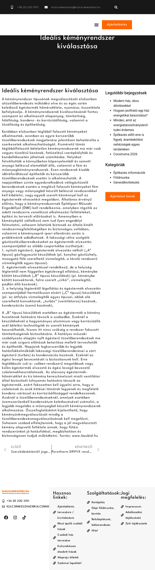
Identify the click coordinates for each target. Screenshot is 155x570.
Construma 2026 (125, 154)
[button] (116, 7)
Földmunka (121, 178)
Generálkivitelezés (126, 182)
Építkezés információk (129, 173)
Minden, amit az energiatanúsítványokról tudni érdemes (130, 125)
